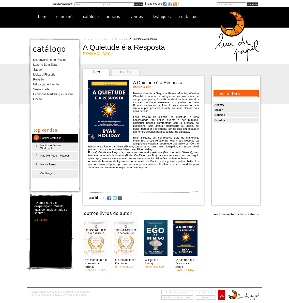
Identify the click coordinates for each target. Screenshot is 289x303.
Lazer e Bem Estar (45, 64)
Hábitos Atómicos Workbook (50, 147)
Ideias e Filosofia (44, 74)
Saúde (37, 69)
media (125, 72)
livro (96, 72)
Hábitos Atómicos (50, 137)
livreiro (205, 297)
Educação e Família (46, 84)
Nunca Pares (48, 164)
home (86, 39)
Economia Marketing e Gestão (53, 94)
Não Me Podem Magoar (54, 155)
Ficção (37, 99)
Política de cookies (177, 292)
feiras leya (205, 292)
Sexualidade (41, 89)
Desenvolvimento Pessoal (50, 60)
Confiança (46, 173)
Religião (38, 79)
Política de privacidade (177, 297)
